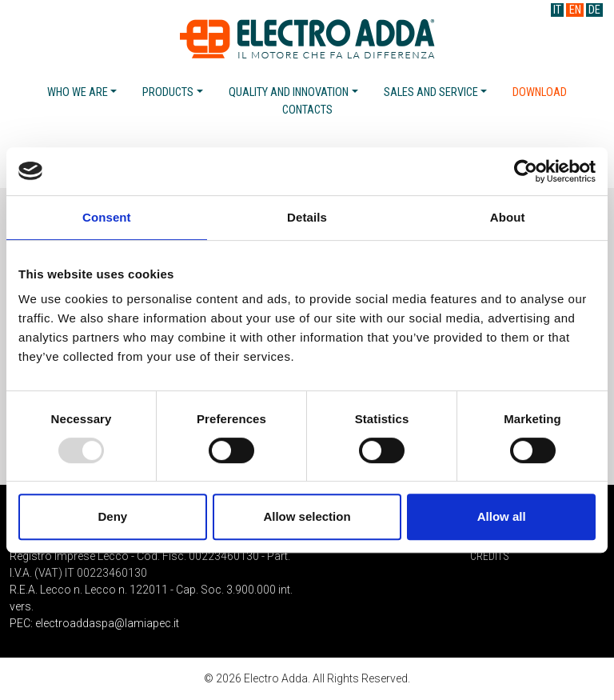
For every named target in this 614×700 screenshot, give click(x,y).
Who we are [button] (77, 92)
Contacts (307, 110)
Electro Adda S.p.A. (307, 38)
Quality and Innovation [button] (289, 92)
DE (594, 10)
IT (557, 10)
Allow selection (306, 516)
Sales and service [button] (431, 92)
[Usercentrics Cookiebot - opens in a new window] (526, 171)
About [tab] (507, 217)
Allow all (501, 516)
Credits (489, 556)
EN (575, 10)
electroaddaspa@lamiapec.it (107, 623)
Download (539, 92)
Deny (112, 516)
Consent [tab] (106, 217)
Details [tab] (307, 217)
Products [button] (167, 92)
